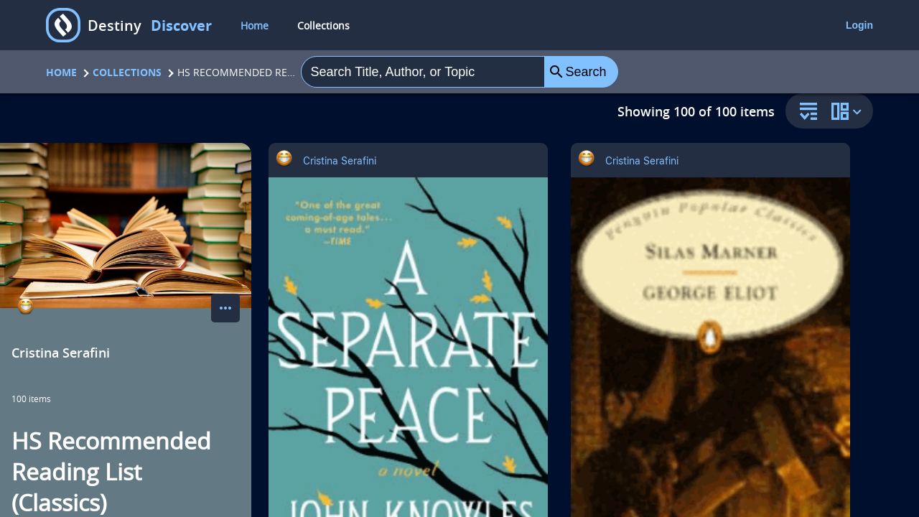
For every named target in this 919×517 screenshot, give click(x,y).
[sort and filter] (805, 112)
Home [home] (255, 25)
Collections (127, 72)
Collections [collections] (323, 25)
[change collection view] (848, 111)
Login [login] (859, 25)
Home (61, 72)
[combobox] (423, 72)
